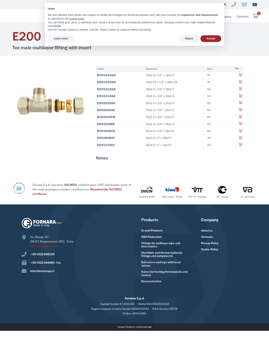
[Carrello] (255, 16)
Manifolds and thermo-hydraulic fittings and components (161, 255)
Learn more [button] (61, 38)
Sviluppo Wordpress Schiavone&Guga (135, 327)
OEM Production (151, 237)
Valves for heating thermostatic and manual (164, 274)
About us (207, 230)
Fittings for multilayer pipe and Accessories (160, 245)
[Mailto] (244, 4)
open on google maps (44, 246)
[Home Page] (32, 16)
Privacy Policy (209, 243)
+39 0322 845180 (38, 254)
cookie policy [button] (76, 18)
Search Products (152, 230)
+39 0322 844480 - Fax (41, 262)
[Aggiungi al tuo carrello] (240, 75)
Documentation (151, 281)
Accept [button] (210, 38)
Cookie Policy (209, 249)
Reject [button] (189, 38)
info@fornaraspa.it (38, 271)
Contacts (242, 16)
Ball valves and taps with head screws (160, 264)
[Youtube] (255, 4)
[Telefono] (234, 4)
